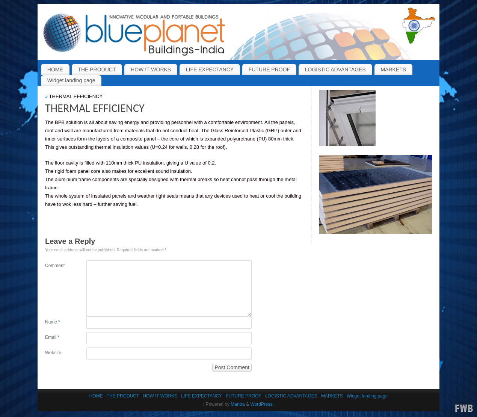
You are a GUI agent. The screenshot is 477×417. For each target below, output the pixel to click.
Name (52, 322)
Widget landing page (71, 80)
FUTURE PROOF (269, 69)
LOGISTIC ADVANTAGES (335, 69)
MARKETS (393, 69)
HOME (55, 69)
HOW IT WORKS (151, 69)
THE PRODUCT (97, 69)
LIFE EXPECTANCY (210, 69)
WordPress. (261, 404)
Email (52, 337)
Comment (55, 265)
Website (53, 352)
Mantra (238, 404)
